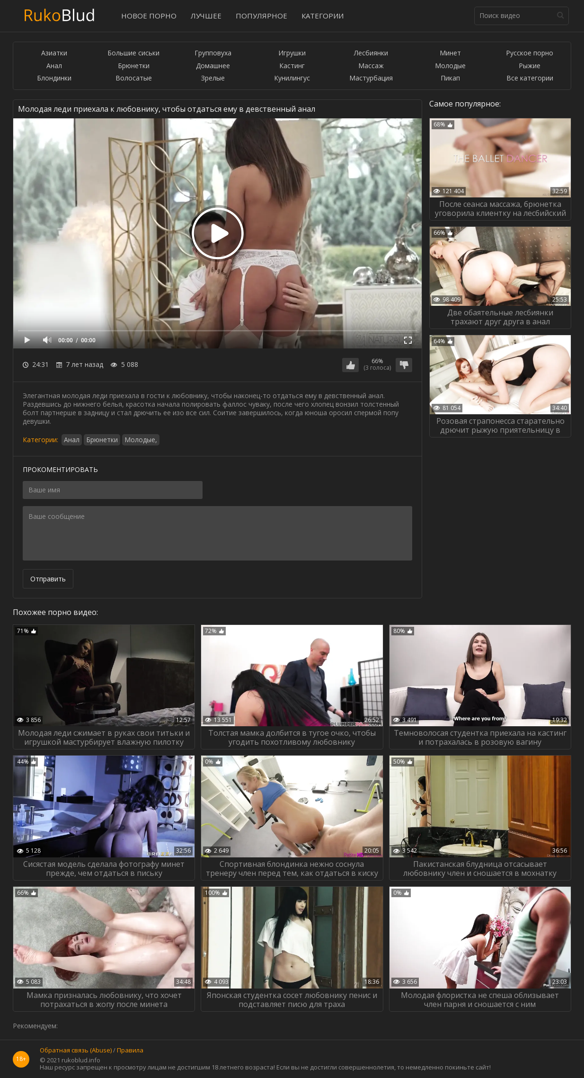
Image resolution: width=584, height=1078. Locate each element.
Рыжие (529, 66)
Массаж (371, 66)
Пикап (450, 78)
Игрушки (292, 53)
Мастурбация (371, 78)
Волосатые (133, 78)
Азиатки (54, 53)
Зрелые (213, 78)
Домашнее (213, 66)
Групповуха (213, 53)
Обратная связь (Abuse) (76, 1050)
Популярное (261, 15)
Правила (130, 1050)
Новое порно (149, 15)
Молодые (450, 66)
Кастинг (292, 66)
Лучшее (206, 15)
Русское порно (529, 53)
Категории (322, 15)
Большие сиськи (133, 53)
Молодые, (140, 439)
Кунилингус (292, 78)
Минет (450, 53)
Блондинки (54, 78)
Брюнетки (134, 66)
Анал (54, 66)
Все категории (529, 78)
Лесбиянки (371, 53)
